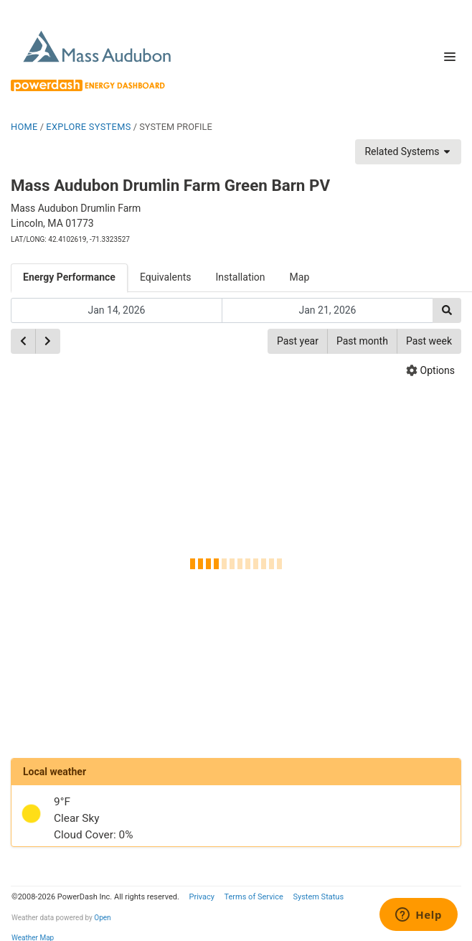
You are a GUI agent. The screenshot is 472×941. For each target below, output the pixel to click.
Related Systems (408, 151)
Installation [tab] (240, 277)
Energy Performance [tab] (69, 277)
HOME (24, 126)
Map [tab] (300, 277)
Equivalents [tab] (166, 277)
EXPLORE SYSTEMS (88, 126)
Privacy (201, 897)
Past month (362, 341)
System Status (318, 897)
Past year (297, 341)
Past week (429, 341)
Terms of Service (253, 897)
